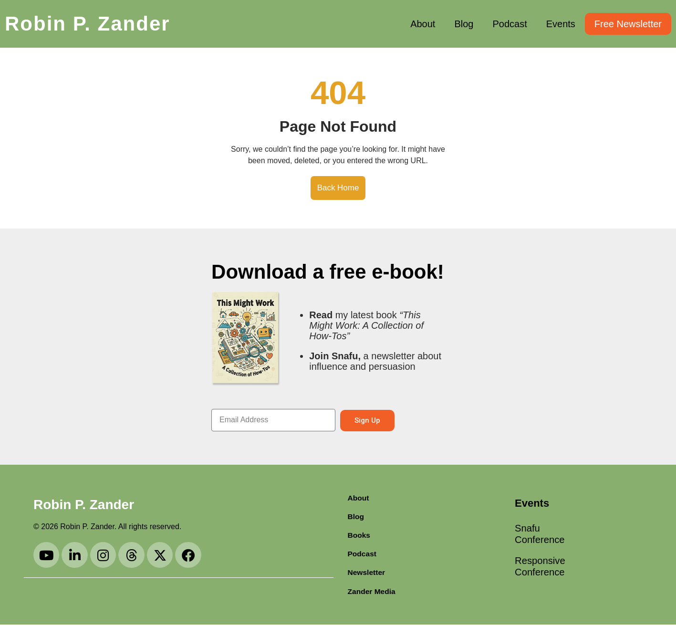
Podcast (509, 24)
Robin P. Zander (87, 23)
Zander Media (372, 592)
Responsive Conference (540, 573)
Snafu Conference (540, 535)
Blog (463, 24)
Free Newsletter (628, 24)
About (422, 24)
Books (359, 535)
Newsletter (367, 573)
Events (560, 24)
